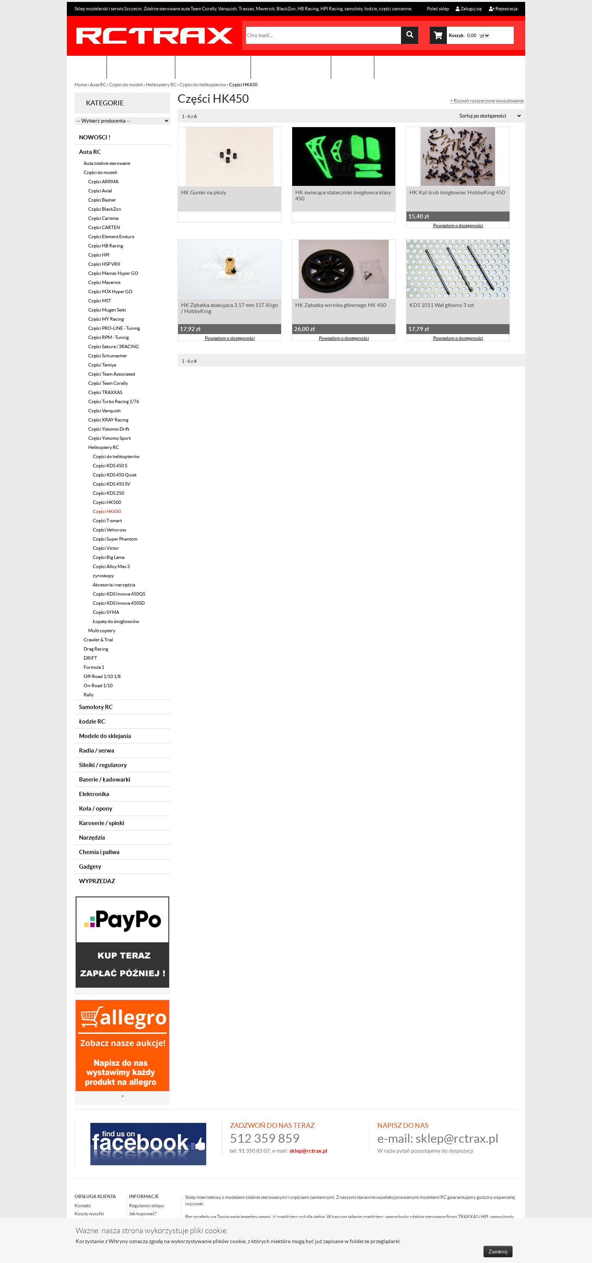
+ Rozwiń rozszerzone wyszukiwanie (487, 101)
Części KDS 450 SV (111, 483)
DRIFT (90, 658)
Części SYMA (106, 612)
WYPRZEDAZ (97, 881)
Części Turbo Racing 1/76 (113, 401)
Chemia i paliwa (99, 852)
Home (80, 84)
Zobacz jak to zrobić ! (291, 67)
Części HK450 (107, 511)
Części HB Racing (105, 245)
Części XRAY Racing (108, 419)
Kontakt (352, 67)
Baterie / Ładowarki (104, 779)
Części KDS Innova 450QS (119, 593)
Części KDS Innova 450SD (119, 603)
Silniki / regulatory (103, 765)
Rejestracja (503, 8)
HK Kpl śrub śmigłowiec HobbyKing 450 (457, 193)
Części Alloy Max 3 (111, 566)
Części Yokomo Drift (108, 428)
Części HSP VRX (104, 264)
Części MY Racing (106, 319)
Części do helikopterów (203, 84)
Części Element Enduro (111, 236)
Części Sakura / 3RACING (113, 346)
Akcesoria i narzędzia (114, 584)
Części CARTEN (104, 227)
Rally (89, 694)
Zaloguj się (469, 8)
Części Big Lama (109, 557)
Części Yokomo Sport (109, 438)
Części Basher (102, 199)
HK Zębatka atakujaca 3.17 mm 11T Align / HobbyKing (229, 309)
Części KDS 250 (108, 493)
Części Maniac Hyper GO (113, 273)
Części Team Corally (108, 383)
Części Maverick (104, 282)
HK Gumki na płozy (203, 193)
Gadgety (90, 866)
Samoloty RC (96, 707)
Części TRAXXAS (105, 392)
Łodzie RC (92, 721)
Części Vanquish (104, 410)
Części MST (99, 300)
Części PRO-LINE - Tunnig (114, 328)
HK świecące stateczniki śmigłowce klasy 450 (343, 196)
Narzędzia (92, 837)
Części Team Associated (111, 373)
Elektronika (94, 794)
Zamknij (498, 1251)
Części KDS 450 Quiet (114, 474)
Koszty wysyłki (89, 1213)
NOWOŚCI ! (94, 137)
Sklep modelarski (141, 67)
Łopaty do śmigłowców (116, 621)
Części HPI (99, 254)
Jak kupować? (143, 1213)
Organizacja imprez (212, 67)
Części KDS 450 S (110, 465)
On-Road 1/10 (98, 685)
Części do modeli (126, 84)
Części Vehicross (109, 529)
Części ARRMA (103, 181)
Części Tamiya (102, 364)
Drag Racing (96, 648)
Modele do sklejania (105, 736)
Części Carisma (103, 218)
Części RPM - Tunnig (108, 337)
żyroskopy (103, 575)
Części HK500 (107, 502)
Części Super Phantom (115, 538)
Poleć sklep (437, 8)
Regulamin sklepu (146, 1205)
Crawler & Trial (98, 639)
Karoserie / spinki (101, 823)
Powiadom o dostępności (458, 226)
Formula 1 (94, 667)
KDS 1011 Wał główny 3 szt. (442, 306)
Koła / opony (95, 808)
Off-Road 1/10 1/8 (102, 676)
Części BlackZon (104, 209)
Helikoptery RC (161, 84)
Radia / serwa (96, 750)
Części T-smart (107, 520)
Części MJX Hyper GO (110, 291)
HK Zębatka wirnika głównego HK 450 (340, 306)
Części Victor (106, 548)
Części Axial (100, 190)
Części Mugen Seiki (107, 309)
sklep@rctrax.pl (457, 1138)
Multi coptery (101, 630)
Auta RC (98, 84)
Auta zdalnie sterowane (107, 163)
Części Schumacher (107, 355)
